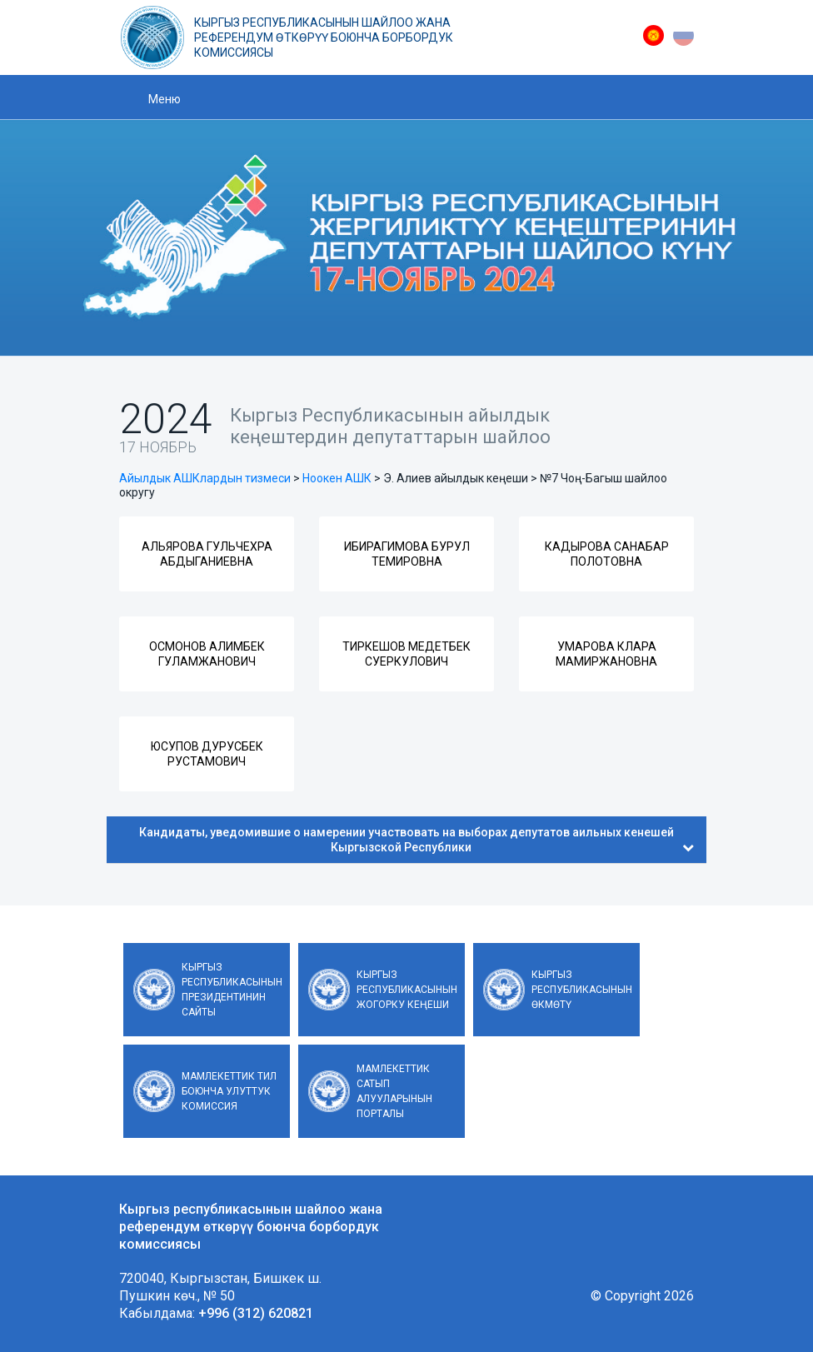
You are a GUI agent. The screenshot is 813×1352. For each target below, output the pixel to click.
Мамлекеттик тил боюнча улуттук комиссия (229, 1091)
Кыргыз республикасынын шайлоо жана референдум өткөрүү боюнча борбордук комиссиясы (323, 37)
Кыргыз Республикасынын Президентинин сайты (232, 989)
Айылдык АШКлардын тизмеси (205, 478)
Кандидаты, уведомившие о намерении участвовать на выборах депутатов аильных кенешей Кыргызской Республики (416, 840)
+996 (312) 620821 (255, 1313)
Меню (164, 99)
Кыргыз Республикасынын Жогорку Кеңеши (407, 989)
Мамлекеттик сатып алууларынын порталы (394, 1091)
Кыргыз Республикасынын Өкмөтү (581, 989)
